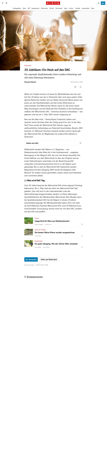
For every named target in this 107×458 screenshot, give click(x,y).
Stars (92, 8)
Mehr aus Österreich (49, 259)
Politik (52, 8)
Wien (24, 8)
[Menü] (2, 3)
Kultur (71, 8)
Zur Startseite (31, 259)
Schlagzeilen (17, 8)
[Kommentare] (75, 87)
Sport (66, 8)
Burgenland (35, 8)
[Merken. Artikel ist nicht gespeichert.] (80, 87)
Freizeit (77, 8)
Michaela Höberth (30, 82)
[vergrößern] (104, 12)
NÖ (29, 8)
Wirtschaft (59, 8)
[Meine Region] (6, 3)
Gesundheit (85, 8)
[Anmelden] (98, 3)
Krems (37, 218)
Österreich (44, 8)
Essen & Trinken (40, 230)
